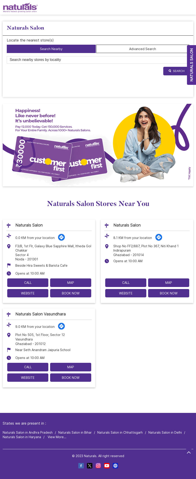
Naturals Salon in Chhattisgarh (120, 432)
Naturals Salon (29, 225)
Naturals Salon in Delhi (165, 432)
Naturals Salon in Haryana (22, 437)
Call (28, 283)
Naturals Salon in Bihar (75, 432)
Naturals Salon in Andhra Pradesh (28, 432)
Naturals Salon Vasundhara (40, 314)
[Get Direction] (61, 240)
